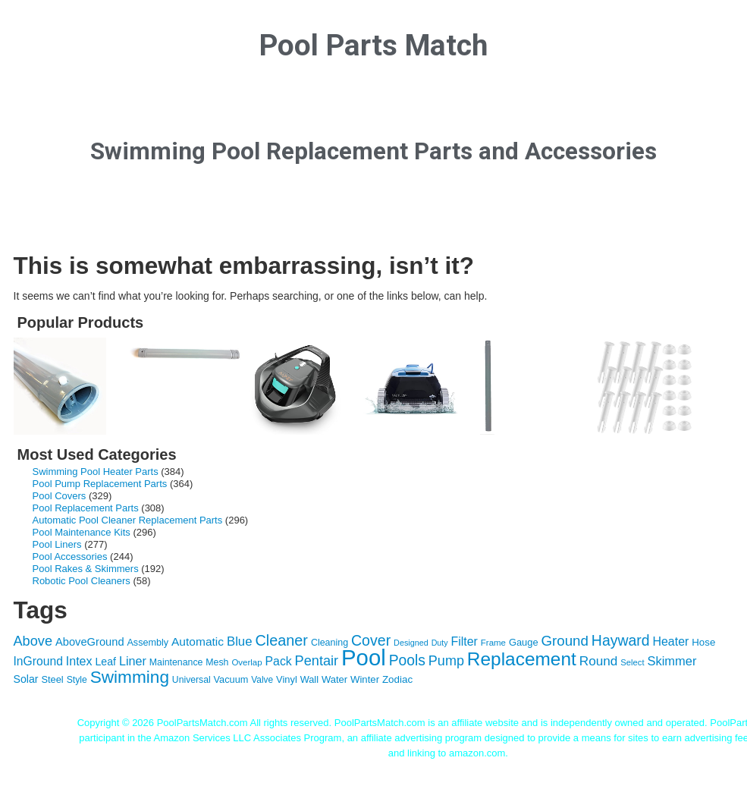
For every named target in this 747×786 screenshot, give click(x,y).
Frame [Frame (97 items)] (493, 642)
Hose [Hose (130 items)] (703, 642)
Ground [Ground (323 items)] (564, 641)
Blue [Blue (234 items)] (240, 641)
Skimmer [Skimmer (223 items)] (671, 661)
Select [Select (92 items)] (632, 662)
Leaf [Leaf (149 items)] (105, 662)
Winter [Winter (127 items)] (364, 679)
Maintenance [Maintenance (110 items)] (176, 662)
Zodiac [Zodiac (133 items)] (397, 679)
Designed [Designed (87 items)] (411, 642)
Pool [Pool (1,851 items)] (363, 657)
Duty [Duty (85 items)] (440, 642)
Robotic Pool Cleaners (81, 580)
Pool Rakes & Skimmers (86, 568)
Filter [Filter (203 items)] (463, 641)
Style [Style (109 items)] (77, 679)
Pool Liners (57, 544)
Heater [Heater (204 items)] (670, 641)
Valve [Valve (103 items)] (262, 679)
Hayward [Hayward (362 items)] (621, 640)
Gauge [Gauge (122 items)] (523, 642)
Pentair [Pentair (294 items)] (317, 660)
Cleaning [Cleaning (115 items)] (329, 642)
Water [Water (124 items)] (334, 679)
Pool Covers (59, 495)
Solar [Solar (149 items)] (26, 679)
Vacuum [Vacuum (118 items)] (231, 679)
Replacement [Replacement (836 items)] (521, 659)
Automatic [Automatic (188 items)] (197, 641)
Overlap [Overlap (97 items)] (246, 662)
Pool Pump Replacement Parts (100, 483)
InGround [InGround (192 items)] (38, 661)
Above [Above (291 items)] (33, 641)
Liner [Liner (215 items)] (132, 661)
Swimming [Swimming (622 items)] (129, 677)
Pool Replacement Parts (86, 508)
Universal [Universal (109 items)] (191, 679)
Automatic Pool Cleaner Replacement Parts (128, 520)
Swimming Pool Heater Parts (96, 471)
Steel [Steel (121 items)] (52, 679)
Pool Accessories (70, 556)
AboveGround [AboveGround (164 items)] (89, 642)
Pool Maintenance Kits (81, 532)
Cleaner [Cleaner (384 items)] (281, 640)
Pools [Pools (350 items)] (407, 660)
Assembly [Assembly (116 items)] (147, 642)
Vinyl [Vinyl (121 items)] (286, 679)
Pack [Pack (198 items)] (278, 661)
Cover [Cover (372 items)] (371, 640)
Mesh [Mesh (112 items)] (217, 662)
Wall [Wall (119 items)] (309, 679)
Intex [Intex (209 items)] (79, 661)
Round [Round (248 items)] (598, 660)
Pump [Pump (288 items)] (446, 660)
